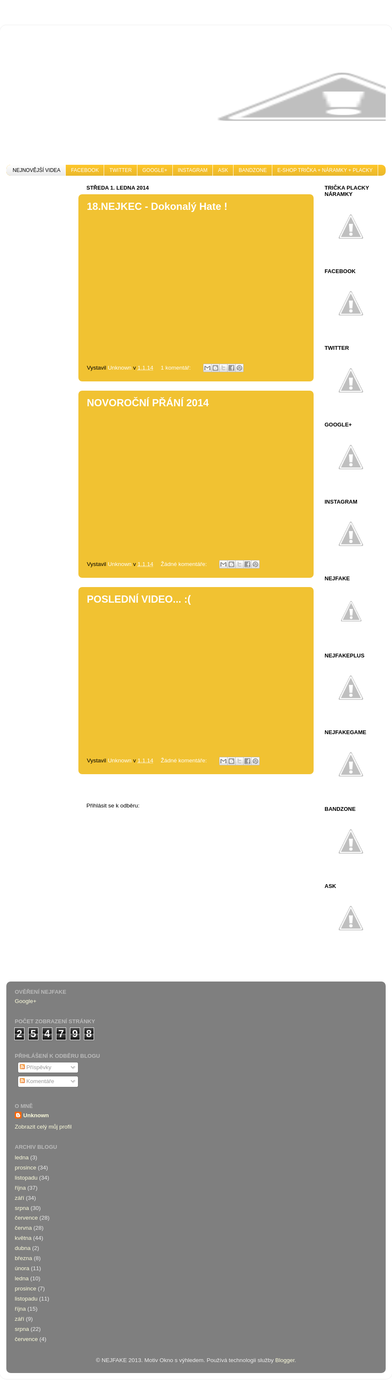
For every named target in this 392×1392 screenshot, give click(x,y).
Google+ (25, 1001)
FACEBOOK (85, 170)
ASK (223, 170)
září (19, 1198)
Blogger (285, 1360)
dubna (23, 1248)
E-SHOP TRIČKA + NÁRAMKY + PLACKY (325, 170)
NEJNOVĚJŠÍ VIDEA (36, 170)
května (23, 1238)
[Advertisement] (40, 308)
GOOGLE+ (154, 170)
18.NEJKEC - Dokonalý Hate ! (157, 206)
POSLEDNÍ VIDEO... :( (139, 599)
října (20, 1188)
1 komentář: (176, 368)
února (22, 1268)
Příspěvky (35, 1067)
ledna (22, 1157)
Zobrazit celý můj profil (43, 1127)
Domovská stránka (167, 788)
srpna (22, 1208)
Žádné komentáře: (184, 564)
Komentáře (37, 1081)
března (23, 1258)
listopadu (26, 1178)
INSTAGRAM (192, 170)
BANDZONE (253, 170)
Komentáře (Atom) (164, 805)
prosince (25, 1167)
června (23, 1228)
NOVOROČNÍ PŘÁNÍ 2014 (148, 402)
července (26, 1218)
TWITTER (120, 170)
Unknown (36, 1115)
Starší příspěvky (277, 788)
